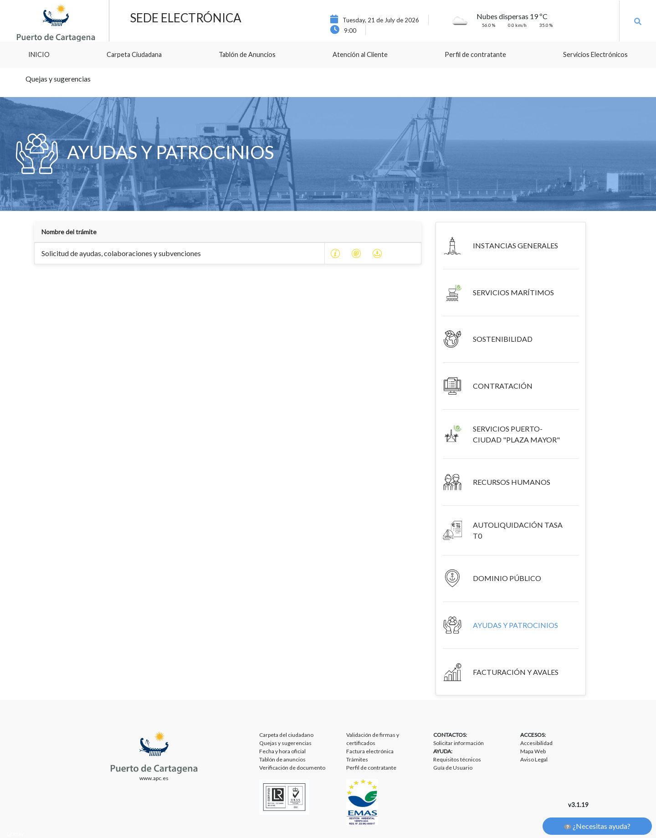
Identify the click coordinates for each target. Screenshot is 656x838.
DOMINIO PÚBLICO (507, 578)
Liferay (15, 833)
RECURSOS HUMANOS (511, 482)
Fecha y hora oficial (282, 751)
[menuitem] (39, 54)
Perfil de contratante (371, 767)
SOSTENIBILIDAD (503, 338)
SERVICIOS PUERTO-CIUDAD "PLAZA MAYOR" (516, 434)
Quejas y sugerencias (285, 743)
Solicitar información (458, 743)
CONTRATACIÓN (503, 385)
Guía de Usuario (452, 767)
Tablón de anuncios (282, 759)
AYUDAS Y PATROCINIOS (515, 625)
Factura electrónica (370, 751)
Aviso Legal (534, 759)
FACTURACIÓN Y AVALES (516, 672)
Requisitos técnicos (457, 759)
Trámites (357, 759)
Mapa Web (533, 751)
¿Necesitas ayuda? (597, 826)
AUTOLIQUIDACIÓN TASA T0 (518, 530)
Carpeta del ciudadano (286, 734)
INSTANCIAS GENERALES (515, 245)
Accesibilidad (536, 743)
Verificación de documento (292, 767)
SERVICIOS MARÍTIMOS (513, 292)
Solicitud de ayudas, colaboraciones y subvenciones (121, 253)
